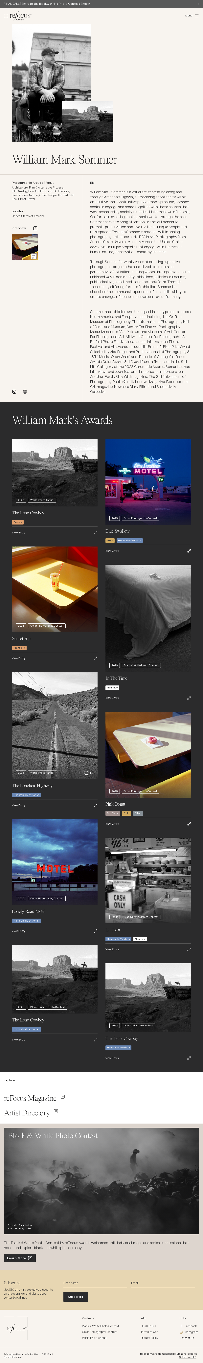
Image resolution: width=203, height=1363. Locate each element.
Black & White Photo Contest (100, 1326)
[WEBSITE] (25, 391)
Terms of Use (149, 1331)
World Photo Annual (94, 1337)
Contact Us (187, 1337)
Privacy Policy (149, 1337)
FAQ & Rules (148, 1326)
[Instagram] (189, 1332)
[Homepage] (18, 15)
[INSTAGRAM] (14, 391)
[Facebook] (189, 1326)
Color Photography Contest (100, 1331)
